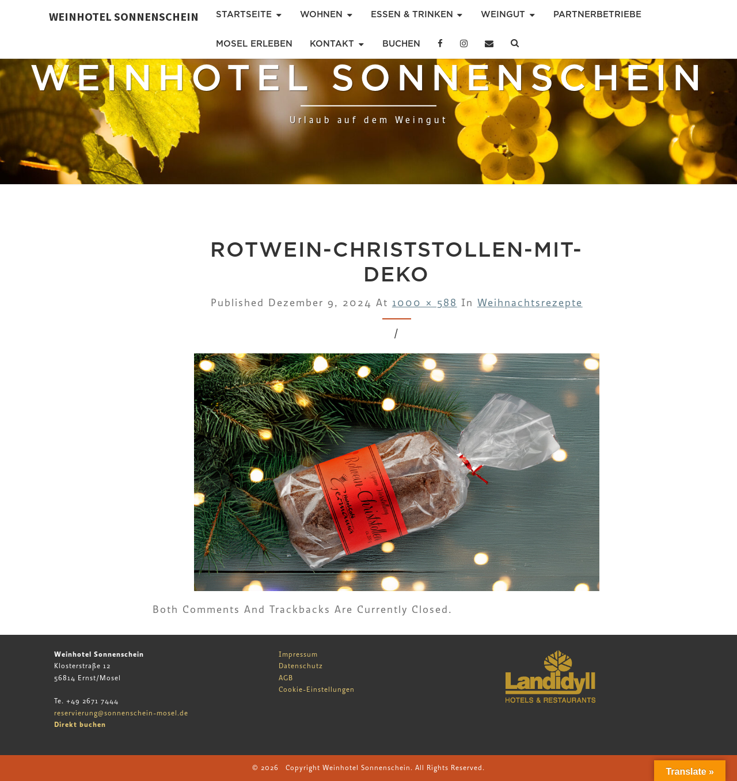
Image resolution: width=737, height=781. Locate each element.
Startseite (244, 14)
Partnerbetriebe (597, 14)
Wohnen (321, 14)
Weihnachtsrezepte (530, 303)
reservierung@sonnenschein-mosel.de (121, 713)
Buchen (401, 44)
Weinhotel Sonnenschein (124, 16)
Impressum (298, 654)
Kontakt (332, 44)
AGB (286, 678)
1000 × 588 (424, 303)
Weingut (503, 14)
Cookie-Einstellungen (317, 689)
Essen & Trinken (412, 14)
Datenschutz (301, 666)
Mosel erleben (254, 44)
